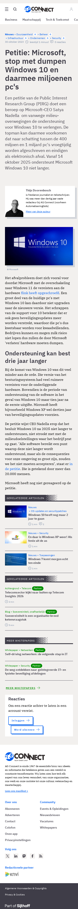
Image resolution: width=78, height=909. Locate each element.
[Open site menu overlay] (6, 9)
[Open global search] (15, 9)
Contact (10, 821)
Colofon (10, 827)
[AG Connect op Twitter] (7, 856)
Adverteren (12, 815)
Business (11, 19)
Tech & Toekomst (57, 19)
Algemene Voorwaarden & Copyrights (26, 888)
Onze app (11, 834)
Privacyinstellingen (18, 840)
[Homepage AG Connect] (39, 9)
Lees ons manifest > (16, 790)
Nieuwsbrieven (50, 815)
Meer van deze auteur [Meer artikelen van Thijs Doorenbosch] (38, 211)
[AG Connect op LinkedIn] (15, 856)
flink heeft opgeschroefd (40, 293)
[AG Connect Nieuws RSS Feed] (40, 856)
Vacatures (46, 821)
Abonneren (12, 809)
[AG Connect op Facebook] (32, 856)
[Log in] (71, 9)
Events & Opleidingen (54, 809)
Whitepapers (48, 827)
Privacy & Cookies (15, 894)
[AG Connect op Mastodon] (24, 856)
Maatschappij (31, 19)
